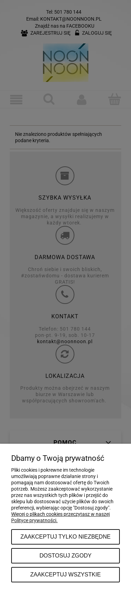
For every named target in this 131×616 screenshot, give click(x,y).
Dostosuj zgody (65, 555)
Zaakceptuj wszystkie (65, 574)
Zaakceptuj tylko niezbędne (65, 536)
